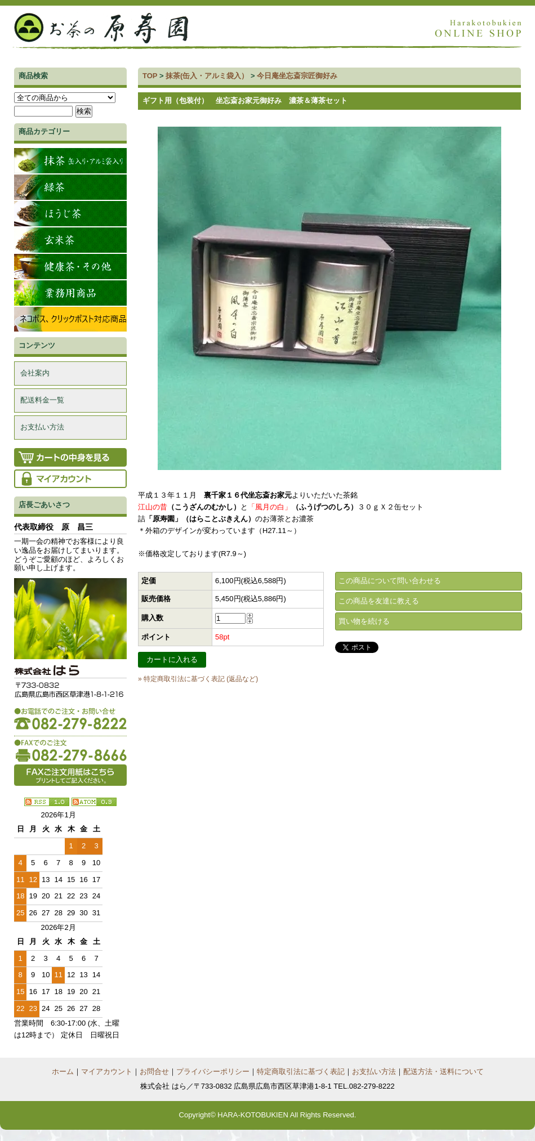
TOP (149, 75)
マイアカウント (106, 1071)
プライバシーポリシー (212, 1071)
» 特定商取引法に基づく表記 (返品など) (198, 679)
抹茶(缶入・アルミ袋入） (207, 75)
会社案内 (35, 373)
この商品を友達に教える (378, 601)
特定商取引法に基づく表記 (301, 1071)
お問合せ (154, 1071)
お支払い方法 (42, 427)
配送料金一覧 (42, 400)
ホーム (63, 1071)
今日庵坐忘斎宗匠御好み (297, 75)
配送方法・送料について (443, 1071)
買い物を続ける (364, 621)
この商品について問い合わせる (389, 580)
